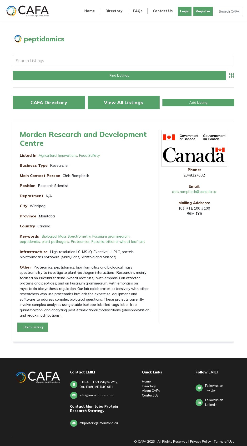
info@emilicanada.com (96, 395)
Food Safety (89, 155)
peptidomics (30, 241)
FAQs (137, 11)
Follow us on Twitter (214, 388)
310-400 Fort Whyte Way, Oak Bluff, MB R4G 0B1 (99, 384)
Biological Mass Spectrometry (66, 236)
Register (203, 11)
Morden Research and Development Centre (83, 139)
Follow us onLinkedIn (214, 402)
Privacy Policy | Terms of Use (212, 441)
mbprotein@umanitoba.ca (99, 423)
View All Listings (123, 102)
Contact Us (163, 11)
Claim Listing (33, 327)
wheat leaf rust (132, 241)
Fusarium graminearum (111, 236)
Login (184, 11)
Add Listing (198, 102)
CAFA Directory (48, 102)
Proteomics (80, 241)
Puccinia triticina (104, 241)
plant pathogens (55, 241)
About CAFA (151, 390)
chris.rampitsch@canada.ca (194, 191)
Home (89, 11)
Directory (114, 11)
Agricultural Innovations (58, 155)
